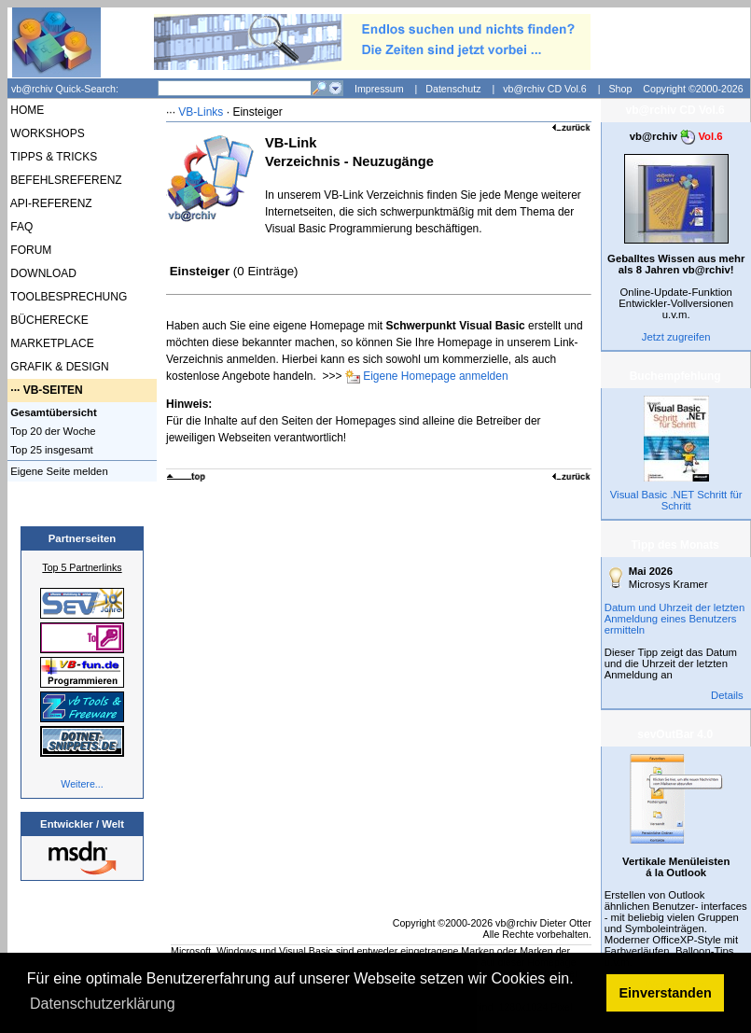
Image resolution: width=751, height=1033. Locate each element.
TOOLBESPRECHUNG (67, 296)
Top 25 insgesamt (50, 449)
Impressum (379, 88)
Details (727, 695)
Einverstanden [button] (665, 992)
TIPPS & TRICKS (52, 156)
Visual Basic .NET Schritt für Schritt (676, 500)
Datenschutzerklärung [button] (102, 1004)
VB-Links (200, 112)
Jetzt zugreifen (676, 336)
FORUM (29, 250)
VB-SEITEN (53, 390)
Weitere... (82, 783)
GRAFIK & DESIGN (58, 366)
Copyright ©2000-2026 (693, 88)
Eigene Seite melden (57, 471)
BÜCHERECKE (48, 320)
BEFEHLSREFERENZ (64, 180)
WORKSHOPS (46, 133)
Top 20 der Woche (51, 431)
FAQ (20, 226)
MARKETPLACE (50, 343)
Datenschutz (452, 88)
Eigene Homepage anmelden (435, 376)
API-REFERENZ (49, 203)
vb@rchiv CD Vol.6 (545, 88)
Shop (620, 88)
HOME (25, 110)
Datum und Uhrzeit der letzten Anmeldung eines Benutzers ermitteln (675, 618)
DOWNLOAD (41, 273)
